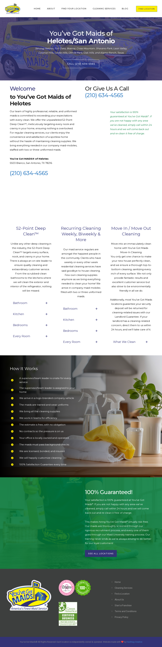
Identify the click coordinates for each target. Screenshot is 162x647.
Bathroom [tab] (31, 303)
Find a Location (122, 593)
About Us (119, 599)
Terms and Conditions (126, 611)
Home (118, 582)
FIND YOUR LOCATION (74, 8)
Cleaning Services (123, 588)
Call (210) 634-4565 (81, 63)
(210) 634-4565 (29, 173)
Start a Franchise (123, 605)
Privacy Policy (121, 617)
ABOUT (51, 8)
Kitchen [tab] (31, 314)
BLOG (125, 8)
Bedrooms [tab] (31, 325)
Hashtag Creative (134, 642)
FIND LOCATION (147, 9)
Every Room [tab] (31, 336)
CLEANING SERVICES (104, 8)
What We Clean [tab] (131, 342)
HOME (37, 8)
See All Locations (101, 553)
